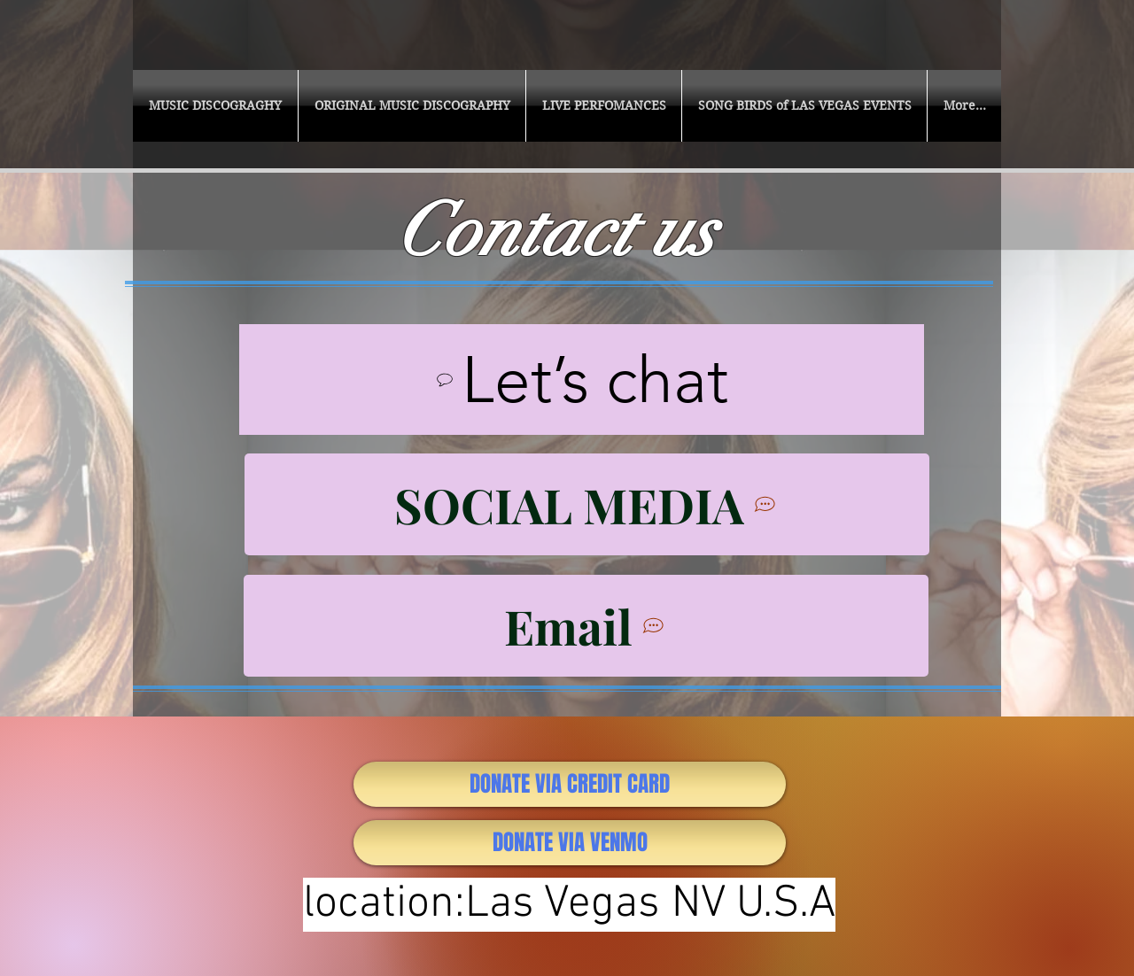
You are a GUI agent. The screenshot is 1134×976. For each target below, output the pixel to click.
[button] (215, 106)
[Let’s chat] (581, 379)
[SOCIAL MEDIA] (587, 504)
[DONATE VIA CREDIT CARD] (569, 784)
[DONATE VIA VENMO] (569, 842)
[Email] (586, 626)
